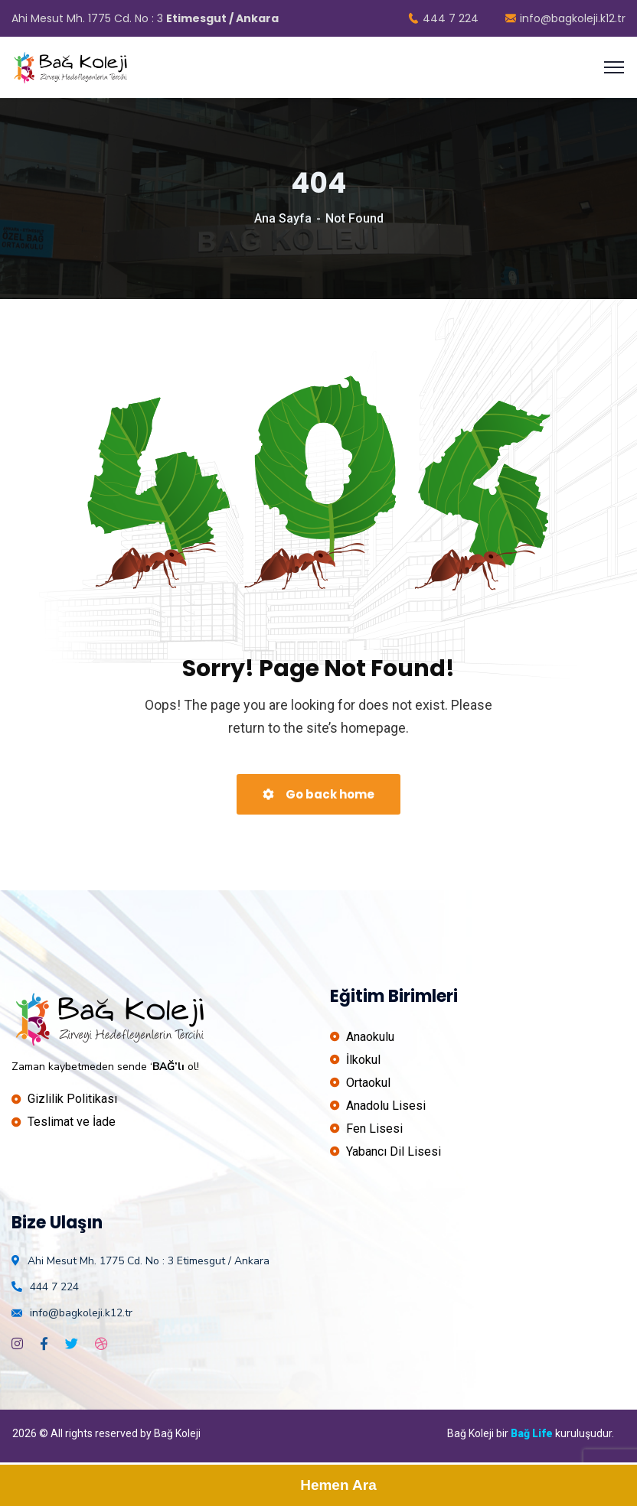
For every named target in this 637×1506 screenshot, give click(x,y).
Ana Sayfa (283, 218)
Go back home (318, 794)
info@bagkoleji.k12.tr (565, 18)
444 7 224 (443, 18)
